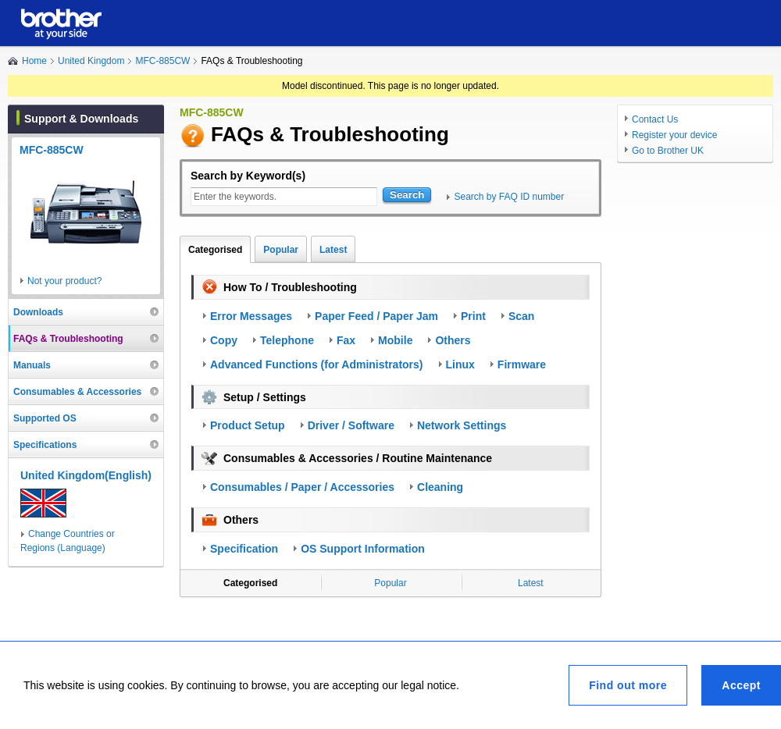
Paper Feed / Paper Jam (376, 316)
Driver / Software (351, 425)
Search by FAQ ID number (509, 196)
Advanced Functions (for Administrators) (316, 364)
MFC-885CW (162, 60)
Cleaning (440, 487)
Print (473, 316)
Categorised (215, 249)
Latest (333, 249)
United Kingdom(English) (86, 475)
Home (34, 60)
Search (407, 195)
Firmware (521, 364)
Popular (280, 249)
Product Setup (247, 425)
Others (452, 340)
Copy (223, 340)
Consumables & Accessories (77, 391)
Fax (346, 340)
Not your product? (64, 281)
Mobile (395, 340)
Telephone (287, 340)
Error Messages (251, 316)
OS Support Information (363, 548)
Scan (521, 316)
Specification (244, 548)
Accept (741, 685)
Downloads (38, 312)
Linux (460, 364)
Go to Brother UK (668, 150)
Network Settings (461, 425)
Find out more (628, 685)
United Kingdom (91, 60)
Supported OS (45, 418)
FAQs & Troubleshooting (68, 338)
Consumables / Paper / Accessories (302, 487)
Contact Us (655, 119)
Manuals (32, 365)
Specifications (45, 444)
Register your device (674, 135)
